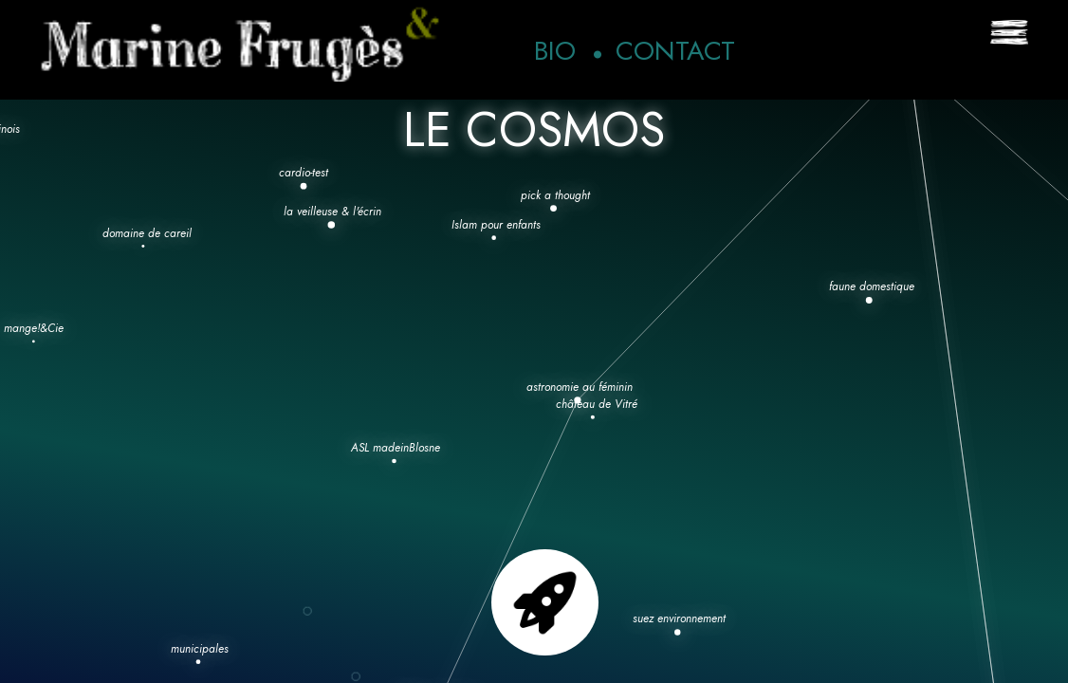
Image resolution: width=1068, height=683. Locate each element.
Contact (675, 50)
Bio (555, 50)
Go (544, 602)
